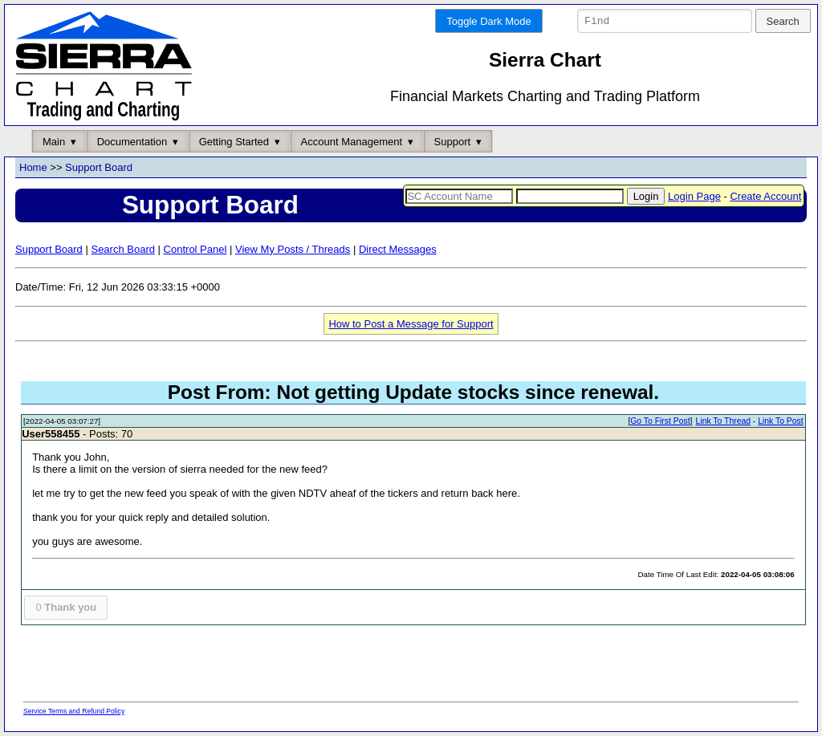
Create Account (765, 196)
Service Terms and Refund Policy (73, 711)
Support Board (98, 168)
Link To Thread (723, 421)
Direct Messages (398, 249)
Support (452, 142)
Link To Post (780, 421)
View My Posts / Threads (292, 249)
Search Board (123, 249)
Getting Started (234, 142)
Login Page (694, 196)
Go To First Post (660, 421)
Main (54, 142)
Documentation (132, 142)
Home (33, 168)
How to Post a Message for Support (410, 324)
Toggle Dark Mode (488, 21)
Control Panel (195, 249)
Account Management (351, 142)
